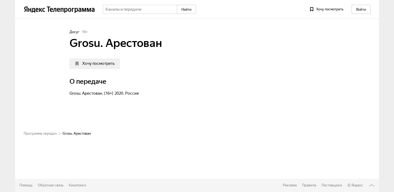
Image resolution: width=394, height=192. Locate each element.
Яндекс (357, 185)
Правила (309, 185)
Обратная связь (50, 185)
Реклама (290, 185)
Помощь (26, 185)
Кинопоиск (77, 185)
